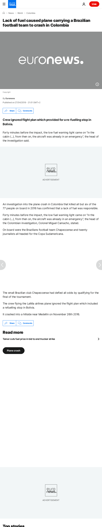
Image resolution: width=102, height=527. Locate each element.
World (20, 13)
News (11, 13)
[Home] (4, 13)
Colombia (30, 13)
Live (94, 4)
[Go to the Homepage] (12, 4)
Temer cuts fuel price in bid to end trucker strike (29, 338)
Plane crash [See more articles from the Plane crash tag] (13, 350)
